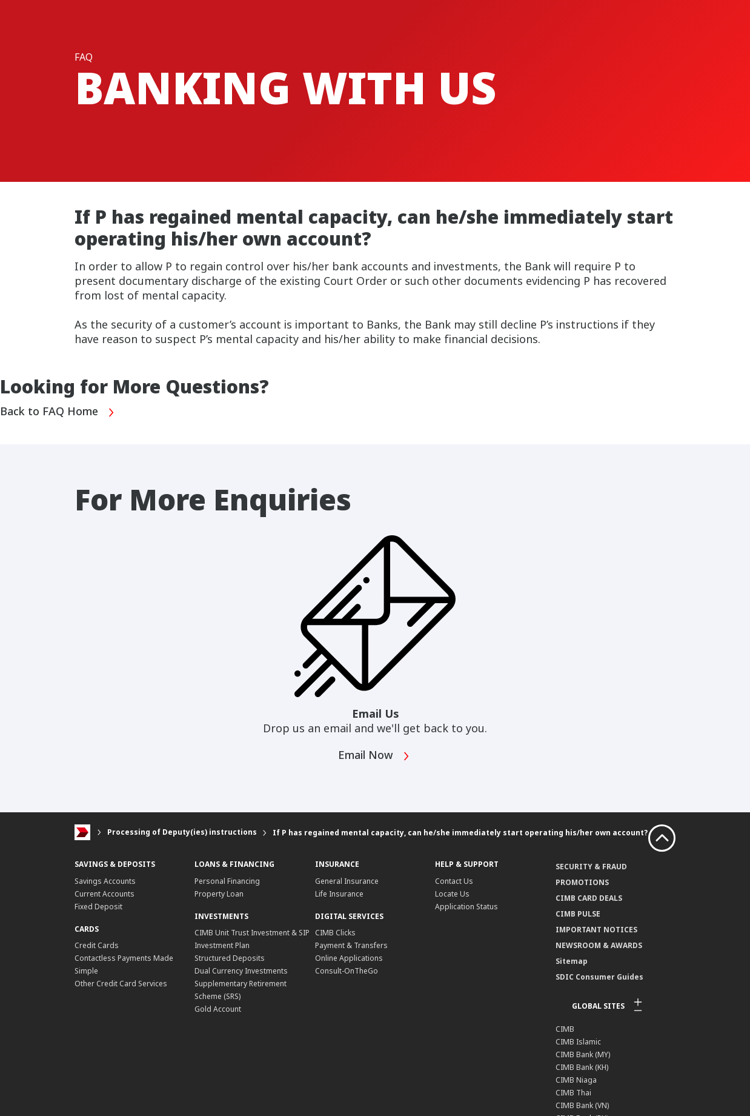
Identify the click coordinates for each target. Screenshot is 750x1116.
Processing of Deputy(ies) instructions (182, 832)
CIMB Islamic (578, 1042)
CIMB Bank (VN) (582, 1105)
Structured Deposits (229, 958)
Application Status (466, 906)
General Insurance (347, 881)
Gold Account (217, 1009)
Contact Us (454, 881)
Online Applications (349, 958)
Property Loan (219, 894)
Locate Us (452, 894)
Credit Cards (97, 945)
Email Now (374, 756)
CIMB (565, 1029)
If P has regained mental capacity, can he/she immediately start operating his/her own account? (460, 832)
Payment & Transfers (351, 945)
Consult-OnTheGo (346, 971)
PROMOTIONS (582, 882)
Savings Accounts (105, 881)
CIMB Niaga (576, 1080)
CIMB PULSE (578, 914)
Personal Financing (227, 881)
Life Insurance (339, 894)
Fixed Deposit (98, 906)
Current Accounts (104, 894)
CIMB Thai (573, 1093)
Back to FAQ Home (57, 412)
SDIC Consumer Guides (599, 977)
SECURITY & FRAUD (591, 866)
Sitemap (572, 961)
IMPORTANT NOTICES (596, 929)
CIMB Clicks (335, 932)
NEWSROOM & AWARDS (599, 945)
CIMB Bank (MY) (583, 1054)
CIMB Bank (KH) (582, 1067)
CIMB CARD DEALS (589, 898)
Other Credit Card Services (121, 983)
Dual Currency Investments (241, 971)
